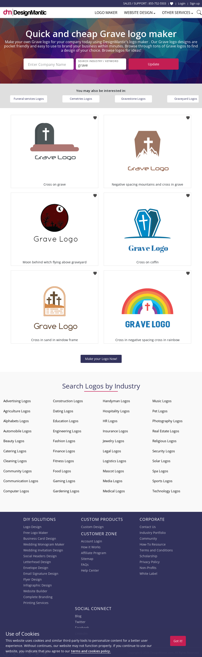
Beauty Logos (13, 440)
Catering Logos (14, 450)
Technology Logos (166, 490)
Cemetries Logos (81, 98)
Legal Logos (112, 450)
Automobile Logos (17, 430)
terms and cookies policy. (91, 651)
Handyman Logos (116, 400)
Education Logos (65, 420)
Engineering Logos (67, 430)
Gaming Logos (64, 480)
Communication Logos (20, 480)
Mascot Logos (113, 470)
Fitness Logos (63, 460)
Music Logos (161, 400)
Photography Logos (167, 420)
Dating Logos (63, 410)
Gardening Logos (66, 490)
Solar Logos (161, 460)
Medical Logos (114, 490)
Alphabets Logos (16, 420)
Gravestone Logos (133, 98)
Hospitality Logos (116, 410)
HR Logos (110, 420)
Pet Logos (159, 410)
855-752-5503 (157, 3)
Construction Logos (68, 400)
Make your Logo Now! (101, 358)
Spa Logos (160, 470)
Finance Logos (64, 450)
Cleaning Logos (15, 460)
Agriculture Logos (16, 410)
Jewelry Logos (113, 440)
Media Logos (112, 480)
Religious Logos (164, 440)
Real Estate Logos (165, 430)
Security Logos (163, 450)
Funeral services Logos (29, 98)
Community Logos (17, 470)
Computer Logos (16, 490)
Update (153, 64)
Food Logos (62, 470)
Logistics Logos (114, 460)
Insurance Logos (115, 430)
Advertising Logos (17, 400)
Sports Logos (162, 480)
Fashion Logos (64, 440)
